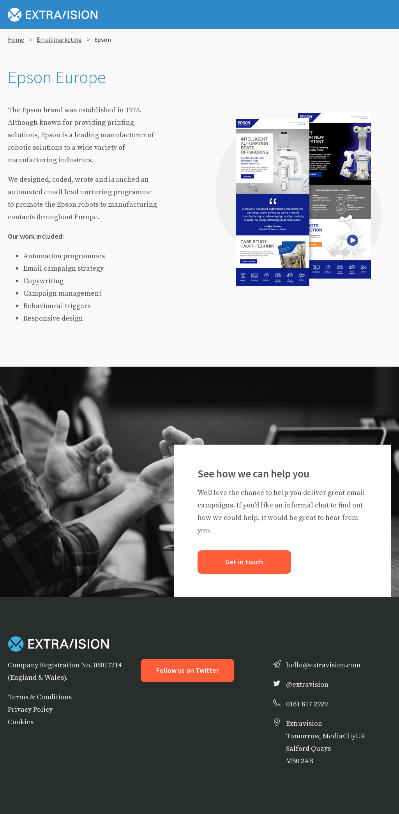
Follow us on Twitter (187, 670)
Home (16, 39)
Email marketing (59, 39)
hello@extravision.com (323, 665)
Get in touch (244, 562)
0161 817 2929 (307, 704)
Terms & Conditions (40, 697)
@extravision (307, 684)
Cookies (21, 722)
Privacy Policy (30, 709)
